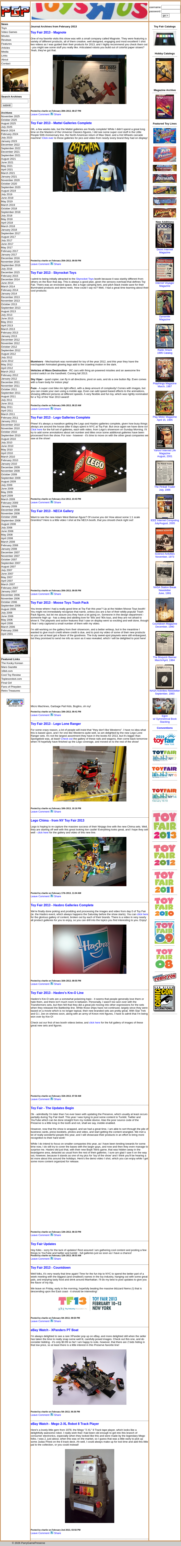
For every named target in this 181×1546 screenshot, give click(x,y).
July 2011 (6, 399)
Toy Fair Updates (43, 1244)
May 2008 (7, 534)
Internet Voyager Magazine (164, 284)
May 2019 (7, 201)
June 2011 (7, 403)
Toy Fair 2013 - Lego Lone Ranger (56, 723)
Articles (5, 47)
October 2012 (9, 346)
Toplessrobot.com (11, 678)
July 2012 (6, 357)
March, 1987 (165, 386)
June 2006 (7, 616)
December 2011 (10, 382)
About (4, 59)
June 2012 (7, 360)
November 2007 (10, 555)
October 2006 (9, 602)
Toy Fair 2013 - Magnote (48, 32)
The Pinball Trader (164, 486)
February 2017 (9, 251)
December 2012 (10, 339)
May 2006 (7, 619)
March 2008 (8, 541)
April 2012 (7, 368)
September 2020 (11, 187)
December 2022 (10, 144)
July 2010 (6, 442)
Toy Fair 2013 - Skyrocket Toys (53, 272)
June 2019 (7, 197)
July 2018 (6, 215)
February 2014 (9, 290)
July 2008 (6, 527)
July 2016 (6, 268)
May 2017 (7, 247)
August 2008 (8, 524)
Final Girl (6, 682)
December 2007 (10, 552)
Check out (67, 738)
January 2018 (9, 229)
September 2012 (11, 350)
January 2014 (9, 293)
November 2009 (10, 470)
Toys (4, 28)
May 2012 (7, 364)
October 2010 (9, 431)
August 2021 (8, 158)
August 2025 (8, 123)
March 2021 (8, 173)
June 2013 (7, 318)
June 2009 (7, 488)
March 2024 (8, 130)
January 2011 (9, 421)
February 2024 (9, 134)
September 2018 (11, 212)
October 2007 (9, 559)
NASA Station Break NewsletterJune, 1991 (164, 590)
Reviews (6, 39)
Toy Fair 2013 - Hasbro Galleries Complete (62, 905)
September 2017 (11, 233)
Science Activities (165, 553)
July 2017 (6, 240)
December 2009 (10, 467)
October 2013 (9, 304)
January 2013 (9, 336)
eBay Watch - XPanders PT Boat (54, 1330)
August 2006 (8, 609)
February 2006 (9, 630)
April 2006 (7, 623)
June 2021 (7, 162)
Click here (36, 429)
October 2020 (9, 183)
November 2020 (10, 180)
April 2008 (7, 538)
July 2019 (6, 194)
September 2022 (11, 148)
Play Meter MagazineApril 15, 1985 (165, 418)
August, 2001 (164, 456)
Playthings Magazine (164, 383)
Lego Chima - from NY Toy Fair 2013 (57, 820)
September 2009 (11, 477)
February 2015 (9, 275)
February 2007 (9, 587)
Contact (5, 63)
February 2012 (9, 375)
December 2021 (10, 151)
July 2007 (6, 570)
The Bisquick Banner (164, 657)
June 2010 (7, 446)
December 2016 (10, 258)
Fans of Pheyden (11, 686)
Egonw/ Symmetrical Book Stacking (165, 718)
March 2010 (8, 456)
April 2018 (7, 222)
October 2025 (9, 119)
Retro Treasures (10, 690)
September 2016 (11, 265)
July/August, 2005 (165, 523)
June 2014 (7, 282)
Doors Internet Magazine (165, 251)
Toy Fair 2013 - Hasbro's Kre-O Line (57, 992)
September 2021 (11, 155)
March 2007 (8, 584)
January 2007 (9, 591)
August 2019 (8, 190)
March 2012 (8, 371)
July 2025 (6, 126)
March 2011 (8, 414)
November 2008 (10, 513)
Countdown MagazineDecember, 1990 (164, 625)
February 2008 (9, 545)
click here (42, 832)
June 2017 (7, 243)
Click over (48, 137)
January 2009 (9, 506)
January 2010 (9, 463)
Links (4, 55)
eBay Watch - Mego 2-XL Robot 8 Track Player (65, 1423)
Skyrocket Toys (85, 278)
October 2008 (9, 516)
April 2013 (7, 325)
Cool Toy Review (11, 674)
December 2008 (10, 509)
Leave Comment (40, 114)
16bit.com (7, 670)
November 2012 (10, 343)
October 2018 (9, 208)
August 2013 (8, 311)
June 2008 (7, 531)
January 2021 (9, 176)
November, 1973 (164, 556)
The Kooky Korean (12, 663)
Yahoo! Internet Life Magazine (165, 452)
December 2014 (10, 279)
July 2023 (6, 137)
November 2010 (10, 428)
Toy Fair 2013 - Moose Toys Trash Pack (60, 602)
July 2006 (6, 612)
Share (57, 114)
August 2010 (8, 438)
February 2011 (9, 417)
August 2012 (8, 353)
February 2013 (9, 332)
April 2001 (7, 633)
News (4, 24)
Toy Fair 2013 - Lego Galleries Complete (60, 417)
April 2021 (7, 169)
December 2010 (10, 424)
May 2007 (7, 577)
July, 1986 (164, 489)
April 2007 (7, 580)
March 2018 (8, 226)
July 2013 (6, 314)
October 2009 (9, 474)
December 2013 (10, 297)
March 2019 (8, 204)
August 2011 (8, 396)
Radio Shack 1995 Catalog (164, 351)
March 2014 (8, 286)
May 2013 (7, 321)
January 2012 (9, 378)
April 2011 (7, 410)
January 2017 (9, 254)
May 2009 (7, 492)
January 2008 (9, 548)
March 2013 (8, 329)
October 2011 (9, 389)
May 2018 (7, 219)
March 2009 (8, 499)
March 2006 (8, 626)
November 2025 (10, 116)
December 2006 (10, 594)
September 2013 (11, 307)
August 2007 (8, 566)
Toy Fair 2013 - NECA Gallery (52, 511)
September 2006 (11, 605)
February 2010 (9, 460)
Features (6, 43)
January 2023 (9, 141)
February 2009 (9, 502)
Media (4, 51)
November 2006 (10, 598)
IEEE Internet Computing (165, 520)
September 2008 (11, 520)
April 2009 (7, 495)
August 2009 (8, 481)
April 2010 (7, 453)
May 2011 (7, 407)
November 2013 (10, 300)
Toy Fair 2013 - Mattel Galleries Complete (61, 123)
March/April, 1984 (165, 660)
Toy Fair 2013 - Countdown (50, 1267)
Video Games (9, 32)
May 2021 (7, 165)
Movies (5, 35)
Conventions (165, 727)
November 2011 (10, 385)
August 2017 (8, 236)
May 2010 (7, 449)
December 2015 (10, 272)
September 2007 (11, 563)
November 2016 (10, 261)
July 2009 (6, 485)
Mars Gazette (9, 667)
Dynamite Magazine (164, 318)
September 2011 (11, 392)
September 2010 (11, 435)
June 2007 (7, 573)
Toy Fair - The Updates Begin (52, 1108)
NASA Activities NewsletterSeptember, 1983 (165, 692)
